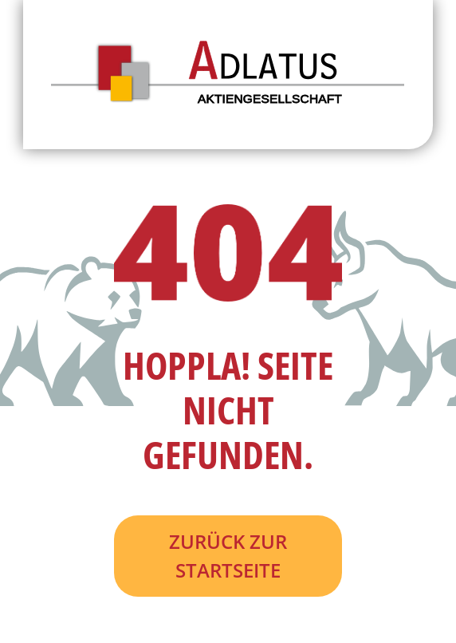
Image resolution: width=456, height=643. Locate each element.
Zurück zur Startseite (228, 555)
